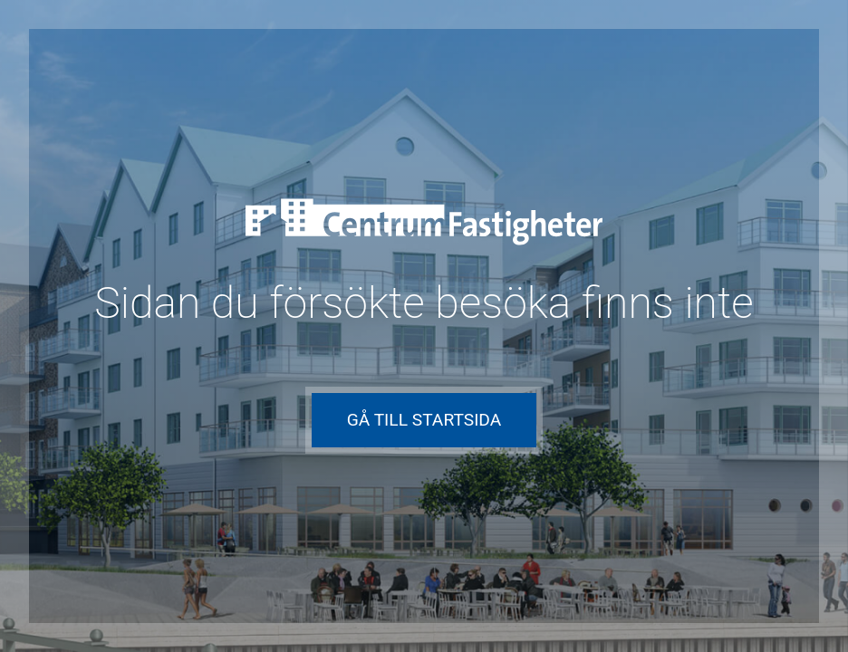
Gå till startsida (424, 419)
